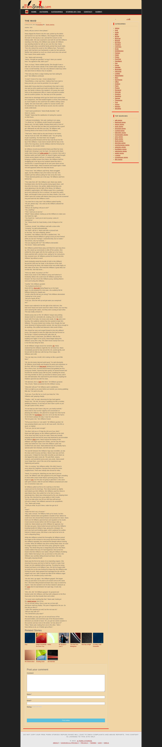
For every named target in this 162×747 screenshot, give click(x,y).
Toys (116, 102)
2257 (100, 743)
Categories (57, 12)
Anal (116, 30)
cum (32, 480)
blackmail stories (120, 122)
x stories (117, 155)
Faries (49, 644)
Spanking (118, 96)
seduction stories (120, 147)
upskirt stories (119, 153)
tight (40, 382)
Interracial (118, 71)
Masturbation (119, 75)
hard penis (42, 366)
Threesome (118, 100)
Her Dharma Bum (29, 661)
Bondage (118, 42)
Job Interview (51, 661)
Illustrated (118, 69)
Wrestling (118, 108)
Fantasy (117, 53)
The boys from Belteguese (74, 645)
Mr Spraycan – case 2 (63, 645)
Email (29, 700)
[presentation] (42, 713)
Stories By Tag (73, 12)
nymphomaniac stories (122, 145)
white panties (44, 153)
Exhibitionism (119, 51)
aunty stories (119, 126)
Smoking (118, 94)
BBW (116, 34)
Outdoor (117, 84)
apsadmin (40, 24)
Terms (93, 743)
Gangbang (118, 61)
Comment (30, 673)
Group (117, 65)
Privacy (84, 743)
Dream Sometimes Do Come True (41, 645)
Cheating (118, 45)
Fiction (117, 57)
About (56, 743)
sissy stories (119, 137)
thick (34, 439)
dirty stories (118, 159)
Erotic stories (50, 24)
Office (117, 82)
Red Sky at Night (86, 644)
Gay (116, 63)
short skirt (37, 288)
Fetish (117, 55)
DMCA (106, 743)
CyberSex (118, 47)
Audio (117, 32)
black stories (119, 139)
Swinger (117, 98)
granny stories (119, 124)
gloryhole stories (120, 143)
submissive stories (121, 151)
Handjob (117, 67)
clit (53, 346)
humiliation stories (121, 149)
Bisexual (117, 38)
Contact (88, 12)
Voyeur (117, 104)
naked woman (31, 601)
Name (29, 694)
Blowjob (117, 40)
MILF (116, 77)
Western (117, 106)
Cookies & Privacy (70, 743)
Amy (26, 644)
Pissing (117, 88)
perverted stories (120, 128)
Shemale (118, 92)
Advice (117, 28)
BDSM (117, 36)
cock (28, 587)
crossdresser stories (121, 157)
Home (33, 12)
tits (57, 319)
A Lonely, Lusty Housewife (97, 645)
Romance (118, 90)
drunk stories (119, 141)
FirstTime (118, 59)
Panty (117, 86)
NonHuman (118, 80)
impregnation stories (121, 135)
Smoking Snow (40, 661)
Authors (44, 12)
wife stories (118, 120)
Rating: (29, 707)
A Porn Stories (84, 741)
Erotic (117, 49)
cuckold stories (120, 130)
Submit (98, 12)
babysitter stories (120, 132)
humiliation (38, 415)
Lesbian (117, 73)
